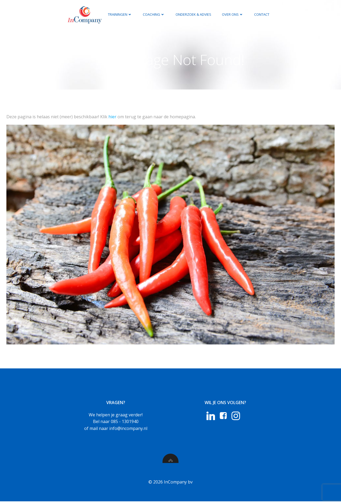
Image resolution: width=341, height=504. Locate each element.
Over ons (232, 14)
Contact (261, 14)
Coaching (154, 14)
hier (112, 117)
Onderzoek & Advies (193, 14)
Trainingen (120, 14)
